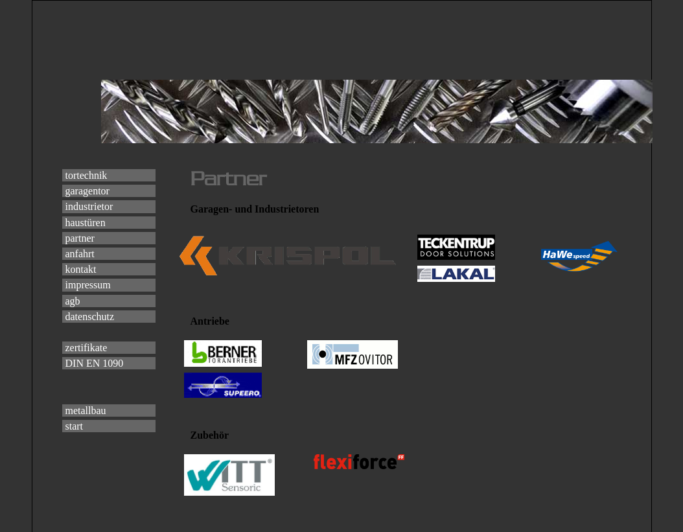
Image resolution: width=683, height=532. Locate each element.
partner (80, 238)
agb (72, 300)
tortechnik (86, 175)
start (74, 426)
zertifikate (86, 347)
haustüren (85, 222)
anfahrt (80, 253)
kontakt (81, 269)
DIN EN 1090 (94, 363)
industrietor (89, 206)
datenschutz (90, 316)
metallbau (85, 410)
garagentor (87, 190)
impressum (88, 284)
